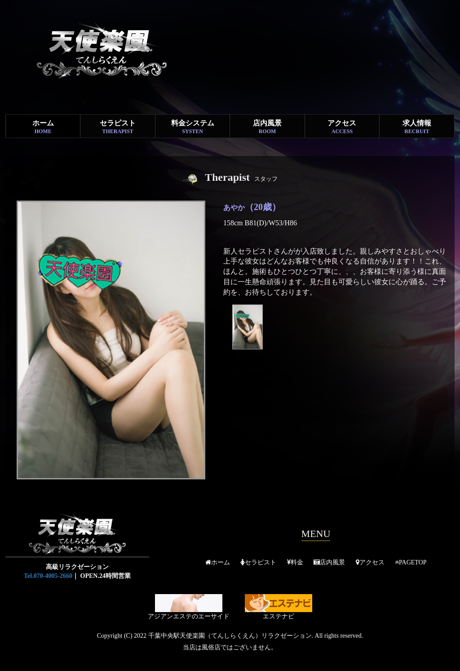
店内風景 (267, 126)
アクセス (342, 126)
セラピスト (117, 126)
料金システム (192, 126)
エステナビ (278, 607)
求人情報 (417, 126)
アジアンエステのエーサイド (189, 607)
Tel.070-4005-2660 (48, 576)
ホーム (43, 126)
